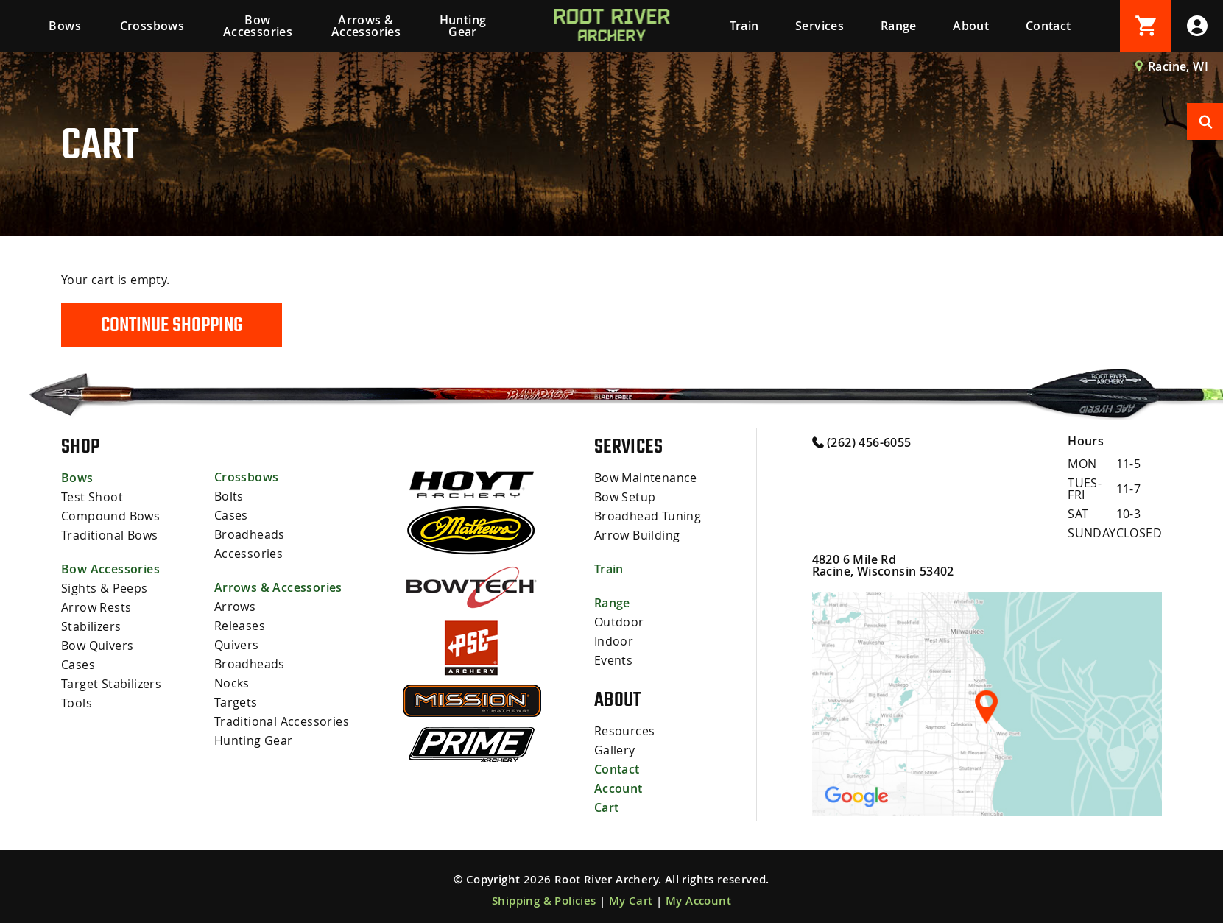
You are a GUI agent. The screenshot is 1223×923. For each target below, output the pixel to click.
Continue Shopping (171, 325)
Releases (239, 626)
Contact (1048, 26)
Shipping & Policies (544, 900)
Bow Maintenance (645, 478)
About (971, 26)
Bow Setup (625, 497)
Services (819, 26)
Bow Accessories (257, 26)
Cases (78, 665)
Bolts (229, 496)
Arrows (234, 606)
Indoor (613, 641)
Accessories (248, 553)
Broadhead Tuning (647, 516)
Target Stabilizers (111, 684)
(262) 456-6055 (862, 441)
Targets (236, 702)
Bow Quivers (97, 645)
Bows (65, 26)
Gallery (614, 750)
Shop (80, 446)
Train (744, 26)
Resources (624, 731)
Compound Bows (110, 516)
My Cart (631, 900)
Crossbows (152, 26)
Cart (606, 807)
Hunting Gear (463, 26)
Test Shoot (92, 497)
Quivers (236, 645)
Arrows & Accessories (366, 26)
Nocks (232, 683)
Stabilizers (91, 626)
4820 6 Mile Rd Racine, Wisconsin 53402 (883, 565)
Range (899, 26)
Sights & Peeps (104, 588)
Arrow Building (637, 535)
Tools (76, 703)
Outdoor (619, 622)
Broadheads (249, 534)
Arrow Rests (96, 607)
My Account (698, 900)
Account (618, 788)
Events (613, 660)
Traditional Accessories (281, 721)
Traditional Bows (109, 535)
